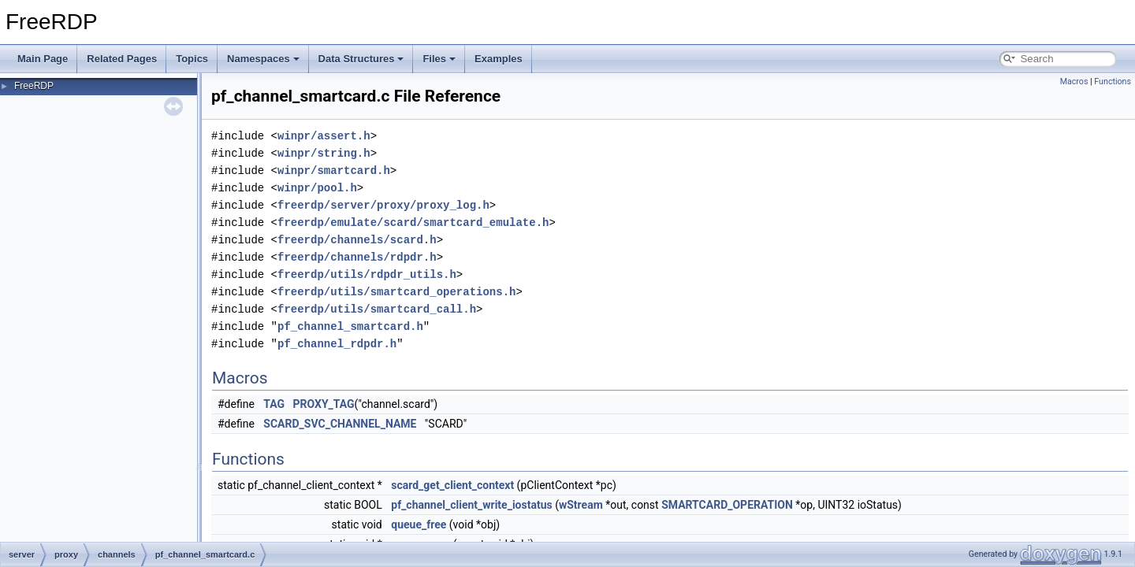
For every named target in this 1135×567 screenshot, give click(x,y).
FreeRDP (34, 85)
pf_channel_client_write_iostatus (471, 504)
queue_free (418, 524)
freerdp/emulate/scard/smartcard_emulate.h (413, 222)
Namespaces (263, 59)
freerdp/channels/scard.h (357, 239)
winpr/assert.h (323, 135)
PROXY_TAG (324, 404)
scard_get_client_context (452, 485)
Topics (192, 59)
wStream (581, 504)
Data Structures (361, 59)
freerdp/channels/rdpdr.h (357, 257)
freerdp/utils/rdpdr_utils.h (366, 274)
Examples (498, 59)
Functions (1112, 81)
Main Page (42, 59)
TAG (274, 404)
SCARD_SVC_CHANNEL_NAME (339, 423)
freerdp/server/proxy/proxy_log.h (383, 205)
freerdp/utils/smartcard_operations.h (396, 291)
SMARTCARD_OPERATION (727, 504)
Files (439, 59)
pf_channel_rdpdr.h (336, 343)
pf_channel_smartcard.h (350, 326)
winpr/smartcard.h (333, 170)
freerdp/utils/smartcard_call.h (376, 309)
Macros (1074, 81)
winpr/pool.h (317, 187)
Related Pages (122, 59)
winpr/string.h (323, 153)
